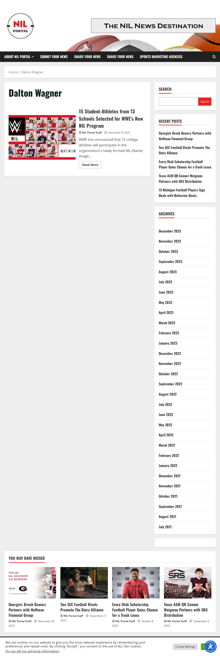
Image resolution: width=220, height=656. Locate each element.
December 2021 (169, 475)
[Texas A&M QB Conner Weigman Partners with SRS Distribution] (187, 583)
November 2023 (170, 241)
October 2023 (168, 251)
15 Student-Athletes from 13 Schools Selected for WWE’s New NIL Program (42, 137)
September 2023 (170, 261)
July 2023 (165, 281)
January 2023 (168, 343)
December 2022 (170, 353)
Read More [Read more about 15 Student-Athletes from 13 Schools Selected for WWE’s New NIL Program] (92, 165)
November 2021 (169, 485)
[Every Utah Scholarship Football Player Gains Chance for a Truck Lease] (136, 583)
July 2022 (165, 404)
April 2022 (166, 434)
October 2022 (168, 373)
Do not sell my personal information (32, 651)
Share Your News (87, 56)
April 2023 (166, 312)
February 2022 (169, 455)
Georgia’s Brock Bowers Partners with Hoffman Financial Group (185, 136)
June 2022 (166, 414)
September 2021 (170, 506)
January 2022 (168, 465)
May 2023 (165, 302)
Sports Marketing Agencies (161, 56)
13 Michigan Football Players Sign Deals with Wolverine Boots (182, 192)
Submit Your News (54, 56)
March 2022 (167, 445)
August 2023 (168, 271)
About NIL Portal (17, 56)
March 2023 (167, 322)
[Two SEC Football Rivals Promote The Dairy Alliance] (84, 583)
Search (165, 89)
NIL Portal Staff (92, 132)
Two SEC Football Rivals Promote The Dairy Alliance (81, 607)
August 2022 (168, 394)
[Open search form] (214, 57)
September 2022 (170, 383)
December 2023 (170, 231)
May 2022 (165, 424)
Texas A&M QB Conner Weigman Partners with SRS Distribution (180, 178)
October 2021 (168, 496)
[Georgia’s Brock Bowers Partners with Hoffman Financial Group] (32, 583)
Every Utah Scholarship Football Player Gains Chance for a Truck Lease (185, 164)
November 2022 (170, 363)
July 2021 (165, 526)
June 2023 (166, 292)
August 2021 (167, 516)
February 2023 (169, 332)
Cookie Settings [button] (185, 646)
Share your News (120, 56)
